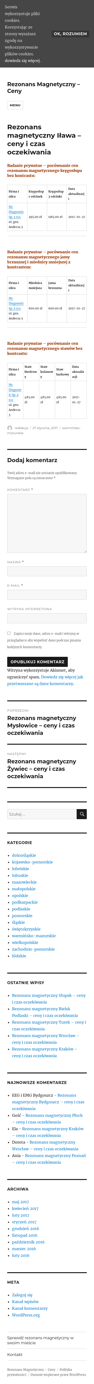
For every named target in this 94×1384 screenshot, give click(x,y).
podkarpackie (25, 902)
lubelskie (20, 868)
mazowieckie (24, 882)
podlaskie (21, 909)
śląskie (18, 922)
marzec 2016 (24, 1248)
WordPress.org (26, 1315)
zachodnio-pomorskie (33, 949)
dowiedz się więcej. (23, 60)
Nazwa (15, 562)
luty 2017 (20, 1215)
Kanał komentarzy (30, 1308)
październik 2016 (28, 1242)
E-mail (15, 586)
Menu (15, 105)
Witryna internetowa (29, 609)
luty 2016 (21, 1255)
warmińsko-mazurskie (34, 935)
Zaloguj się (22, 1295)
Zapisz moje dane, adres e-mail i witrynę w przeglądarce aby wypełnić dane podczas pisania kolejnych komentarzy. (44, 640)
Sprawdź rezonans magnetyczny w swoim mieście (40, 1340)
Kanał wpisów (25, 1301)
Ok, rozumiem (70, 34)
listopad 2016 (25, 1235)
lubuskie (20, 875)
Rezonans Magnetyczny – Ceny (31, 1370)
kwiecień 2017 (25, 1208)
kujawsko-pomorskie (32, 862)
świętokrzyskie (26, 929)
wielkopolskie (25, 942)
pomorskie (22, 915)
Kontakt (15, 1354)
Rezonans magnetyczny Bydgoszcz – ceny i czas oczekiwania (48, 1102)
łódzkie (19, 955)
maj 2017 (20, 1201)
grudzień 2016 (25, 1228)
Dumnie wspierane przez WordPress (58, 1375)
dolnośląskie (24, 855)
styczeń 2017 (24, 1222)
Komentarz (20, 490)
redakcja (21, 428)
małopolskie (24, 888)
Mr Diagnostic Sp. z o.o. (16, 212)
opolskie (20, 895)
